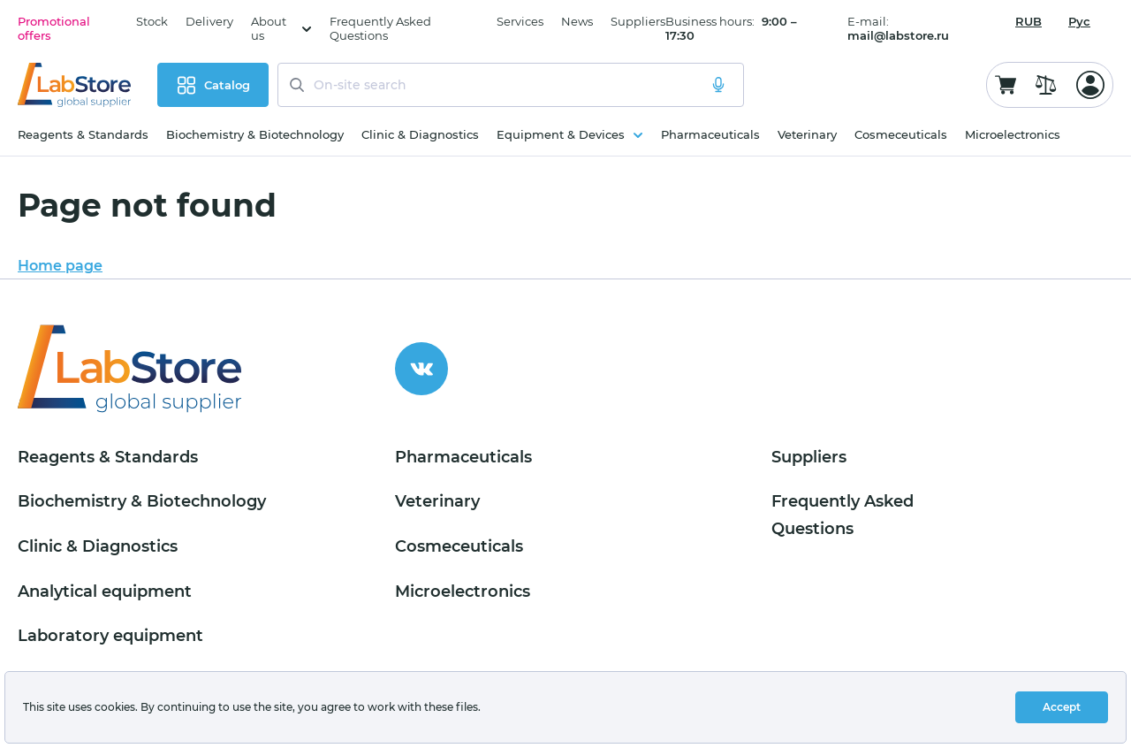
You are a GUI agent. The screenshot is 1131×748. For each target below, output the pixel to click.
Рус (1079, 21)
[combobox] (1028, 21)
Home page (60, 265)
